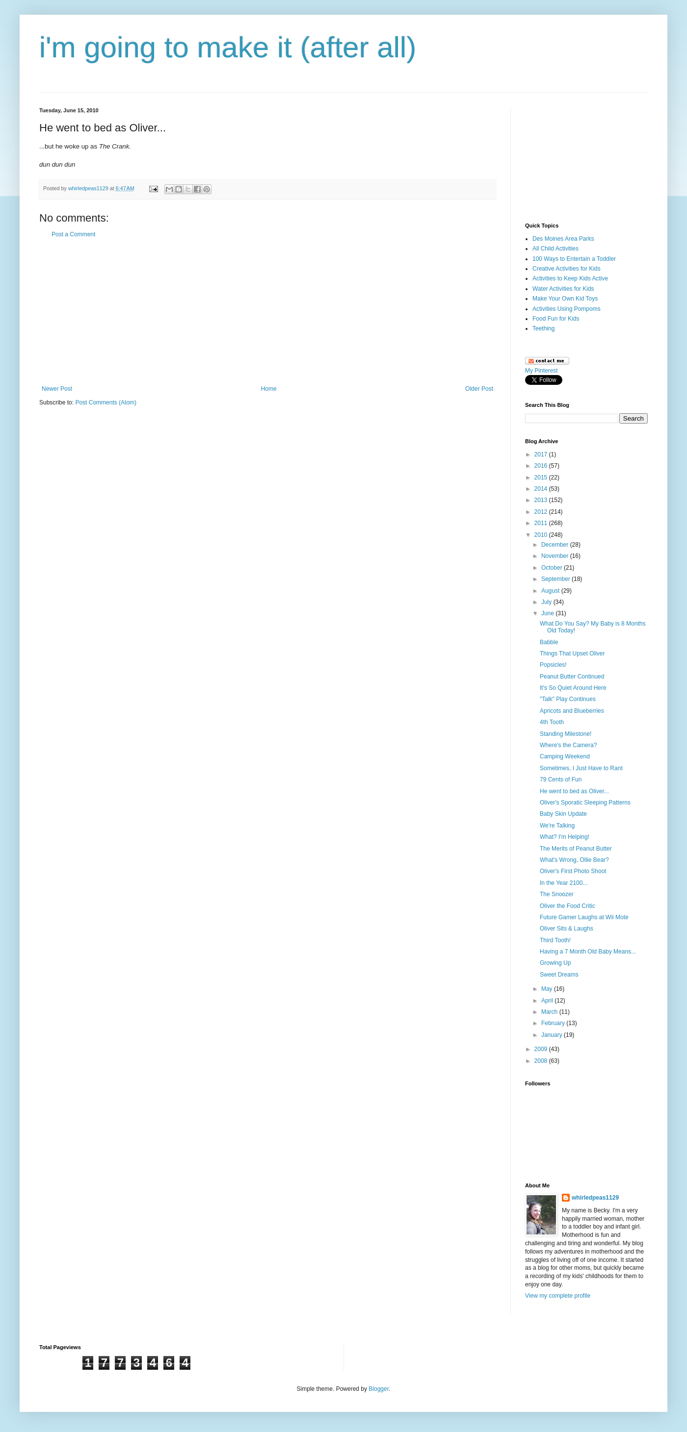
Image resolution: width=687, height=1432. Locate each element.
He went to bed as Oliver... (574, 791)
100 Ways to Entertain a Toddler (574, 258)
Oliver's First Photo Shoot (573, 871)
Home (269, 388)
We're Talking (557, 825)
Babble (549, 642)
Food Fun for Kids (555, 318)
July (547, 602)
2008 (541, 1060)
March (550, 1011)
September (556, 579)
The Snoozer (557, 894)
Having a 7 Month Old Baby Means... (588, 951)
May (547, 988)
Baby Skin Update (563, 813)
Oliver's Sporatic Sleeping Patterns (585, 802)
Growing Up (555, 962)
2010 (541, 534)
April (548, 1000)
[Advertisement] (267, 312)
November (555, 556)
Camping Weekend (565, 756)
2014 (541, 488)
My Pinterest (541, 370)
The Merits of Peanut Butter (576, 848)
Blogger (379, 1388)
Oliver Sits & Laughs (566, 928)
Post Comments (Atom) (105, 402)
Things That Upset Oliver (572, 653)
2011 (541, 523)
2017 (541, 454)
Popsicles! (553, 664)
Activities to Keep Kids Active (570, 278)
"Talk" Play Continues (568, 699)
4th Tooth (552, 722)
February (553, 1023)
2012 (541, 511)
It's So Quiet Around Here (573, 687)
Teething (543, 328)
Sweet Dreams (559, 974)
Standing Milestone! (565, 733)
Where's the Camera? (568, 745)
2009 (541, 1049)
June (548, 613)
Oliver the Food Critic (567, 906)
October (552, 567)
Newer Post (57, 388)
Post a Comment (73, 234)
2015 (541, 477)
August (551, 590)
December (555, 544)
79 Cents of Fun (560, 779)
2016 (541, 465)
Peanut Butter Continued (572, 676)
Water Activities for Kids (563, 288)
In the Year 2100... (563, 882)
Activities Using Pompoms (566, 308)
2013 (541, 500)
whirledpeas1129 (89, 188)
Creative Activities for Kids (566, 268)
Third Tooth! (555, 940)
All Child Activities (555, 248)
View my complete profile (557, 1295)
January (552, 1034)
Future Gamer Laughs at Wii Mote (584, 917)
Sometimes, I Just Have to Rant (581, 768)
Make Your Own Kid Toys (565, 298)
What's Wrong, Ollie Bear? (574, 859)
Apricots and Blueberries (572, 710)
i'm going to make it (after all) (227, 47)
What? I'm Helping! (564, 836)
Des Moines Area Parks (563, 238)
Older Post (479, 388)
